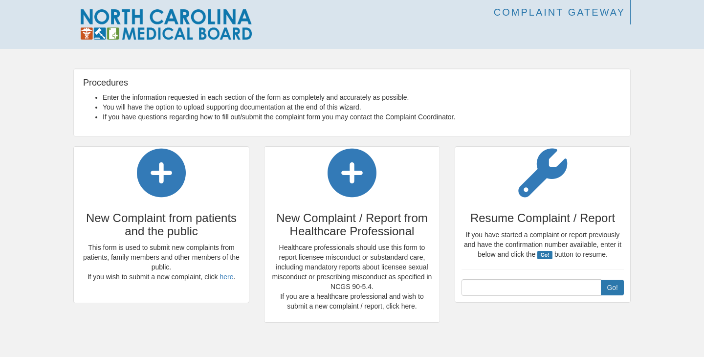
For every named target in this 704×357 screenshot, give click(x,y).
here (226, 277)
